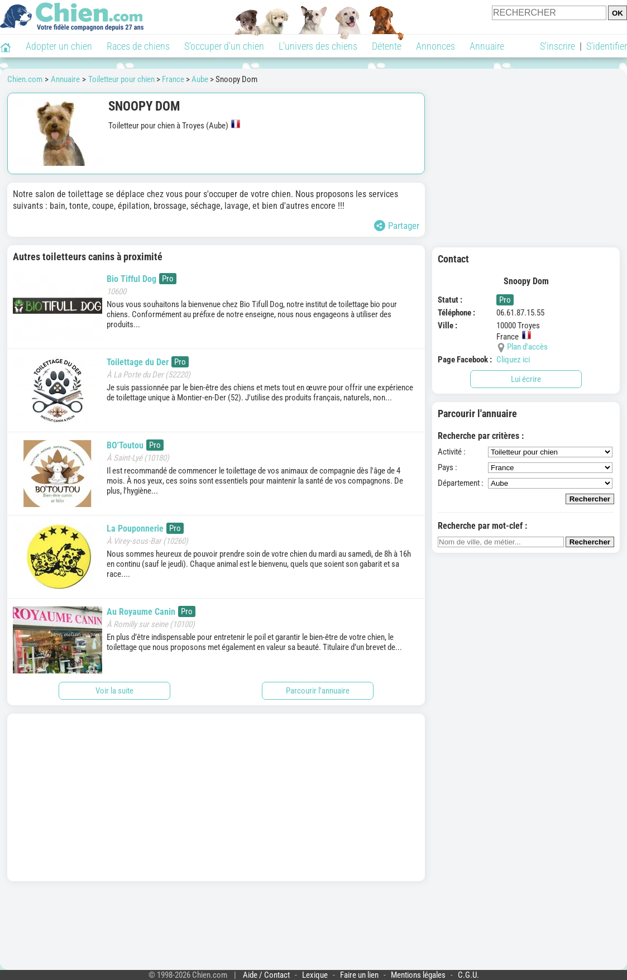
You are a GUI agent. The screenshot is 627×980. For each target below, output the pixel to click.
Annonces (435, 46)
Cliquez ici (513, 360)
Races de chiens (138, 46)
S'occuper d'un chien (224, 46)
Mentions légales (418, 975)
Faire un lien (359, 975)
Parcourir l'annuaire (318, 691)
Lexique (315, 975)
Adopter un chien (59, 46)
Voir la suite (114, 691)
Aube (200, 79)
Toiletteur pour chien (121, 79)
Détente (386, 46)
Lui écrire (526, 379)
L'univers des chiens (318, 46)
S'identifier (606, 46)
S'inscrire (557, 46)
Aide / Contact (266, 975)
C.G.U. (468, 975)
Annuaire (487, 46)
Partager (396, 225)
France (173, 79)
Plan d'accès (527, 347)
